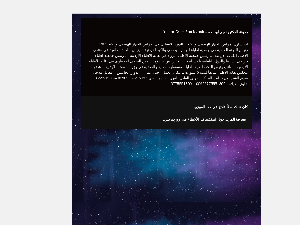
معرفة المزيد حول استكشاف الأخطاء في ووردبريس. (188, 119)
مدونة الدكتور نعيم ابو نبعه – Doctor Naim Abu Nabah (189, 31)
